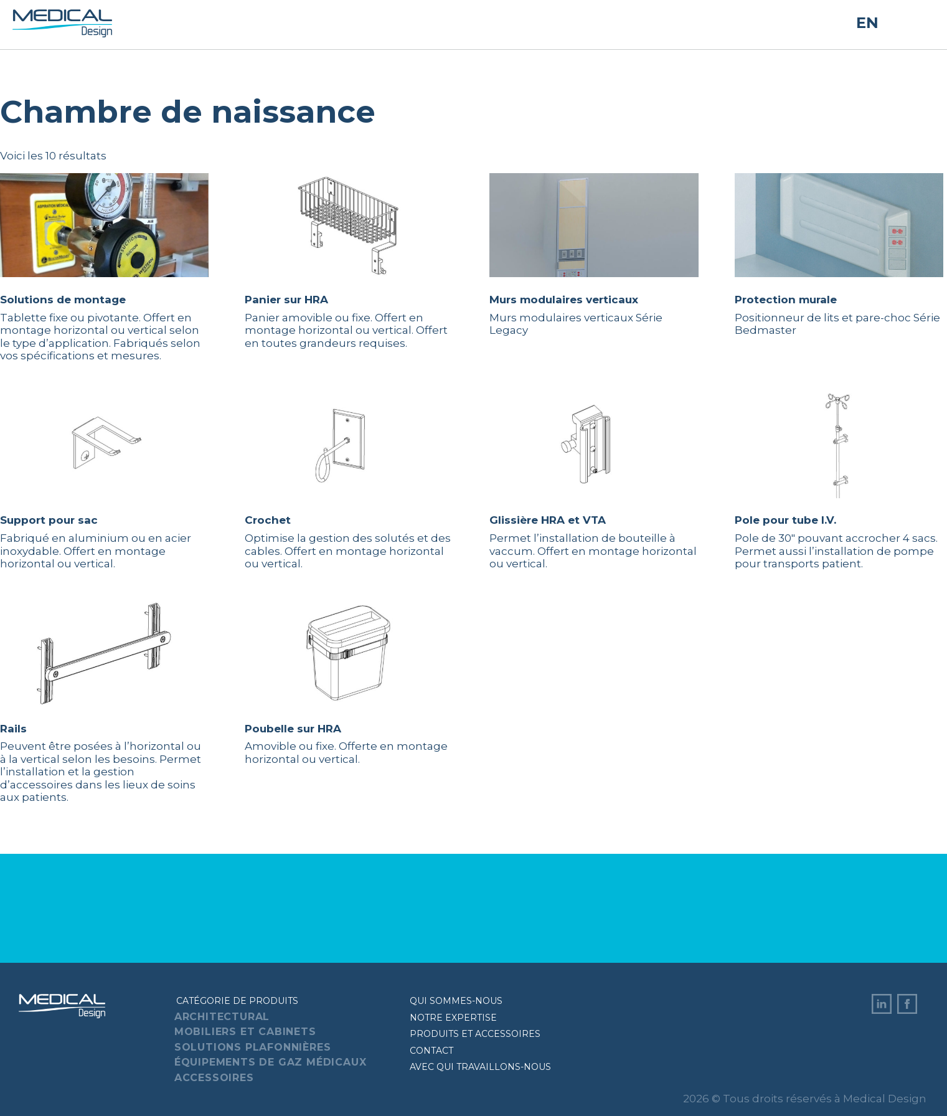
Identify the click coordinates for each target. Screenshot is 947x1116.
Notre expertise (453, 1017)
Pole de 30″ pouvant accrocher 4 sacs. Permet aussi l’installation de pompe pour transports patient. (839, 482)
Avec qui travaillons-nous (480, 1066)
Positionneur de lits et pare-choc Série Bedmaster (839, 254)
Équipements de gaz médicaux (270, 1062)
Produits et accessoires (475, 1033)
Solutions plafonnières (252, 1047)
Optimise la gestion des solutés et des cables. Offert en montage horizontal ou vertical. (349, 482)
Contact (431, 1050)
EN (867, 23)
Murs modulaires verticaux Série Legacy (593, 254)
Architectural (222, 1017)
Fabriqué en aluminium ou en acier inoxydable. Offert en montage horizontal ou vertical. (104, 482)
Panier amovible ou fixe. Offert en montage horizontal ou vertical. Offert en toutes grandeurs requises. (349, 261)
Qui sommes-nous (456, 1000)
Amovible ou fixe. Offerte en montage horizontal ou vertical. (349, 683)
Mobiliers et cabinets (245, 1032)
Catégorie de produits (237, 1000)
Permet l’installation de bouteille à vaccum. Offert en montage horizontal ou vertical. (593, 482)
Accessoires (214, 1078)
